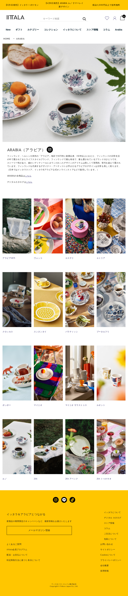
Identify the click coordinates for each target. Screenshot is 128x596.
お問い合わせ (106, 544)
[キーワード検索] (82, 17)
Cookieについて (108, 555)
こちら (28, 176)
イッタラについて (112, 512)
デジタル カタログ (112, 518)
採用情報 (104, 571)
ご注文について (111, 534)
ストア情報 (109, 523)
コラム (107, 528)
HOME (6, 38)
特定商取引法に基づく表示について (23, 560)
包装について (110, 539)
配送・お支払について (17, 555)
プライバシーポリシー (110, 560)
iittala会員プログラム (17, 549)
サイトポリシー (107, 549)
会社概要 (104, 565)
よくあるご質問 (14, 544)
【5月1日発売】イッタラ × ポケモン (21, 5)
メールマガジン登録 (39, 530)
